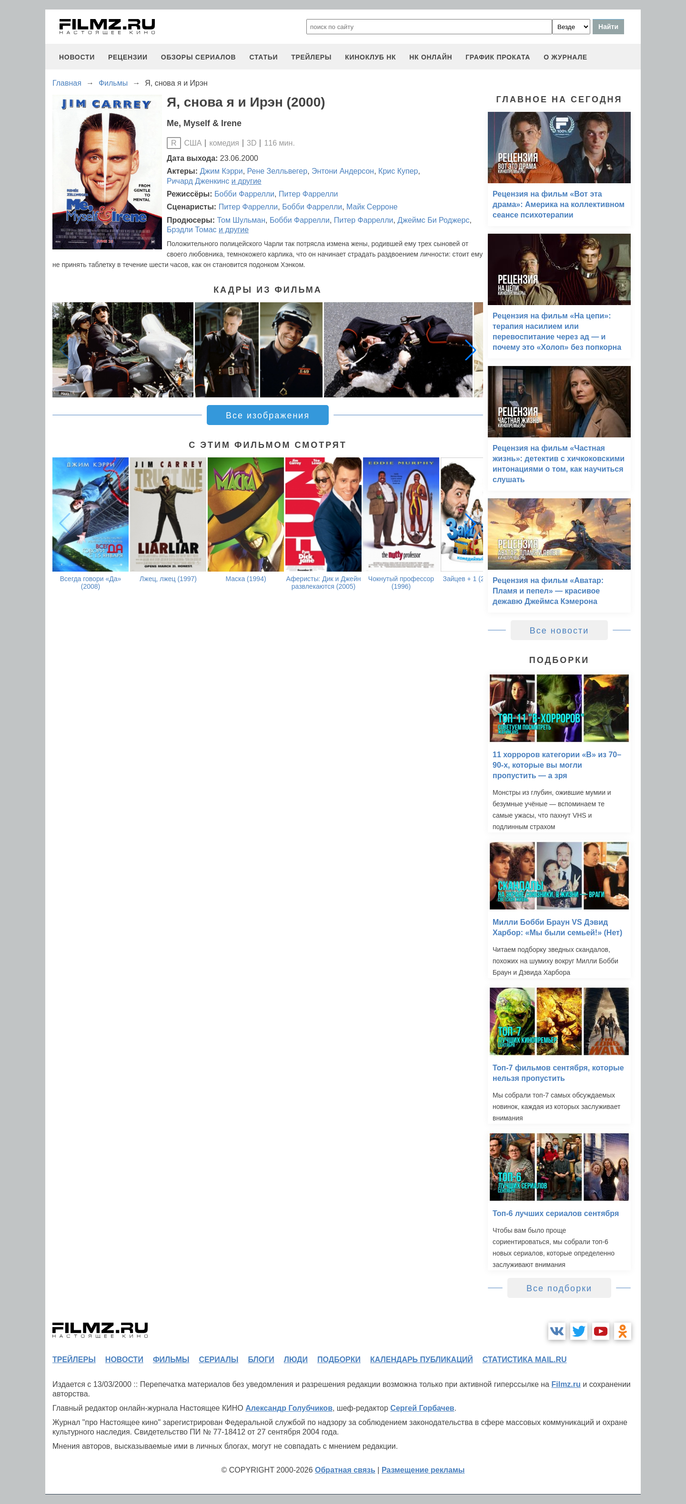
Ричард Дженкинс (198, 181)
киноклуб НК (370, 57)
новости (77, 57)
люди (296, 1360)
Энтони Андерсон (343, 171)
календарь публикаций (421, 1360)
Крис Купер (398, 171)
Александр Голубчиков (289, 1408)
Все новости (559, 630)
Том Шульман (241, 220)
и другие (247, 181)
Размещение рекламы (423, 1470)
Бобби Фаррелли (244, 194)
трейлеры (311, 57)
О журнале (565, 57)
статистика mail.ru (525, 1360)
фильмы (171, 1360)
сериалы (218, 1360)
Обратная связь (345, 1470)
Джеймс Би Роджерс (433, 220)
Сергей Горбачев (422, 1408)
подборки (339, 1360)
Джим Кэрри (221, 171)
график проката (497, 57)
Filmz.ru (565, 1384)
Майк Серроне (372, 207)
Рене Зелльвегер (277, 171)
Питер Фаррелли (308, 194)
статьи (263, 57)
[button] (470, 349)
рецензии (128, 57)
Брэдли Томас (192, 230)
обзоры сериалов (198, 57)
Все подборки (559, 1288)
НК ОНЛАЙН (430, 57)
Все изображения (268, 415)
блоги (261, 1360)
